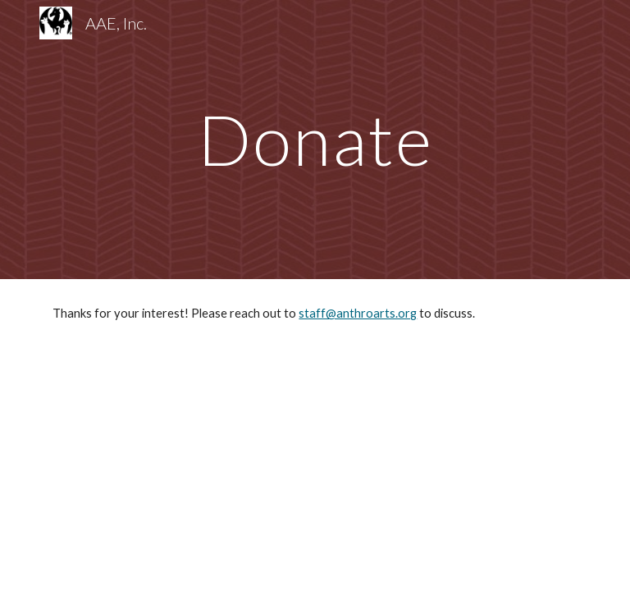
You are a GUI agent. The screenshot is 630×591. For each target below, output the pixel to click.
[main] (314, 139)
